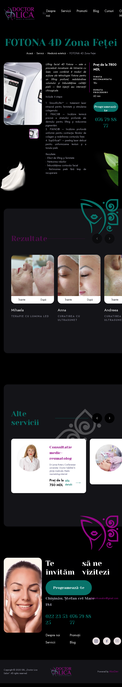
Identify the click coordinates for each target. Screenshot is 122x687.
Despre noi (51, 13)
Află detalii (68, 482)
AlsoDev (113, 671)
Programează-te (105, 108)
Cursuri (109, 11)
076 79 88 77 (106, 123)
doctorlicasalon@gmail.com (104, 598)
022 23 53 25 (57, 619)
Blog (96, 11)
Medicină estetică (56, 53)
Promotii (82, 11)
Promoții (75, 635)
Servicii (66, 11)
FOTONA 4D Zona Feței (82, 53)
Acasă (29, 53)
